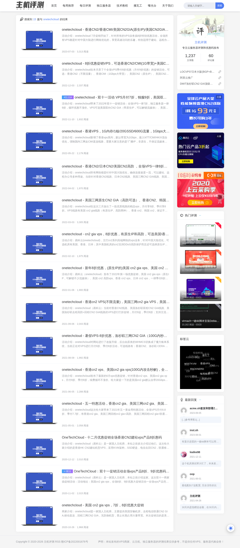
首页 (54, 5)
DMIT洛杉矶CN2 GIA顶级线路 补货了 (197, 83)
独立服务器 (104, 5)
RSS (58, 541)
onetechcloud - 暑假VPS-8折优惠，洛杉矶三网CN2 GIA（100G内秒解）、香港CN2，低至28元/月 (116, 341)
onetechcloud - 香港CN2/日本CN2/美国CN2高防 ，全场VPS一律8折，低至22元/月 (116, 172)
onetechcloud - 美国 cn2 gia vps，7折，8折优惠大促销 (103, 510)
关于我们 (167, 5)
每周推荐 (68, 5)
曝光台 (152, 5)
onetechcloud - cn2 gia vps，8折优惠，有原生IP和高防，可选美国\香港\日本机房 (116, 239)
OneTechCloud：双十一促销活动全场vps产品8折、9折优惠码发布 (122, 477)
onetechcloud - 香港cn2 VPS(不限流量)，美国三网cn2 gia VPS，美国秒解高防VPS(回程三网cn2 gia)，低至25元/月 (116, 307)
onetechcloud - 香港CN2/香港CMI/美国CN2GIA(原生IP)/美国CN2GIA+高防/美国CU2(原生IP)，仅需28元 (116, 29)
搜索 (219, 5)
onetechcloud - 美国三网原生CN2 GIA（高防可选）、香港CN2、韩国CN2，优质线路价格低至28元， (116, 205)
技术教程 (122, 5)
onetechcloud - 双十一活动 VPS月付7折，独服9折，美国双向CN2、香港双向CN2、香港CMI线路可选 (122, 97)
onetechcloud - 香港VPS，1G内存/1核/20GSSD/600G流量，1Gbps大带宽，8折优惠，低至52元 (116, 131)
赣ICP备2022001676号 (74, 541)
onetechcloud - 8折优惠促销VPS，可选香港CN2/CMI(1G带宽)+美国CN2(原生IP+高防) (116, 63)
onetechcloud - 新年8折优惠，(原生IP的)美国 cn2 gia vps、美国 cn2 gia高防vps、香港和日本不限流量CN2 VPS (116, 273)
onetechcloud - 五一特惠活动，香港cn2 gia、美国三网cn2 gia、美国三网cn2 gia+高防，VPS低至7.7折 (116, 409)
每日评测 (85, 5)
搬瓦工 (138, 5)
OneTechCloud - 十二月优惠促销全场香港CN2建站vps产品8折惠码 (112, 443)
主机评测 (201, 42)
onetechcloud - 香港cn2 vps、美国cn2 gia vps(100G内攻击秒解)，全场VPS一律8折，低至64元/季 (116, 375)
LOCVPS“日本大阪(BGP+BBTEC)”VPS (197, 71)
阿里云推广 (186, 77)
